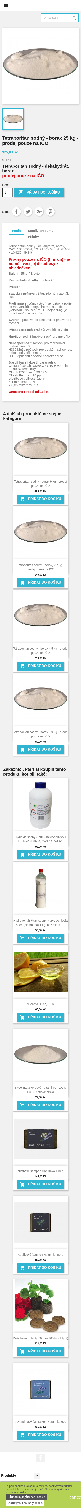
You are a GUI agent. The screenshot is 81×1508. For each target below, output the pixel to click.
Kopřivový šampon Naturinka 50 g (40, 1254)
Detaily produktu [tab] (40, 230)
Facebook (40, 1458)
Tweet (28, 211)
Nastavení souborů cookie (26, 1497)
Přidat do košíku (39, 192)
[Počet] (7, 192)
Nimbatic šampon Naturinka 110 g (40, 1171)
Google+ (39, 211)
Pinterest (50, 211)
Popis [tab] (16, 230)
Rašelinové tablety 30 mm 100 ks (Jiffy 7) (40, 1338)
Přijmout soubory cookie (25, 1503)
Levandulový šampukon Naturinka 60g (40, 1421)
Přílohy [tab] (33, 236)
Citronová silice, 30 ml (40, 1004)
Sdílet (16, 211)
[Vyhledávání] (60, 17)
